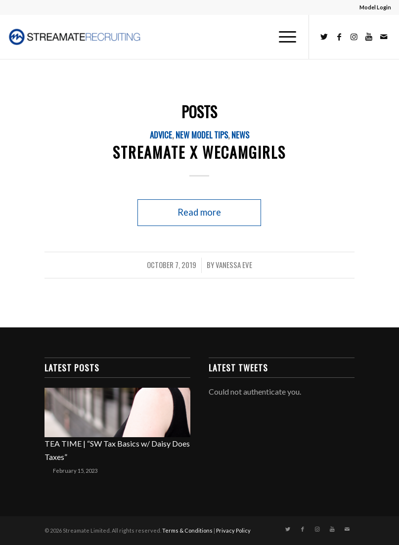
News (240, 135)
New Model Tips (202, 135)
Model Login (375, 7)
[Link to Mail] (383, 36)
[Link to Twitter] (324, 36)
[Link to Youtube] (368, 36)
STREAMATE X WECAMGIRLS (199, 152)
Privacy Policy (233, 530)
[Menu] (282, 36)
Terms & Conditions (187, 530)
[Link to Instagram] (354, 36)
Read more (199, 212)
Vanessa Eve (234, 264)
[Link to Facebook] (339, 36)
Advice (161, 135)
